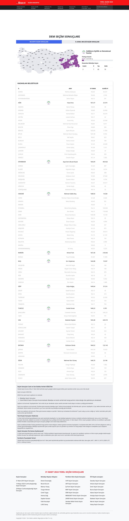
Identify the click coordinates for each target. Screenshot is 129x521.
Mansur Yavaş (45, 487)
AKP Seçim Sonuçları (71, 484)
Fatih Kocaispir (45, 501)
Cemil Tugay (44, 493)
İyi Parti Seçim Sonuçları (72, 487)
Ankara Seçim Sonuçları (97, 484)
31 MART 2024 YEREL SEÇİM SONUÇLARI (64, 472)
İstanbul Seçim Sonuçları (97, 481)
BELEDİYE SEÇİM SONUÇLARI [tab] (39, 42)
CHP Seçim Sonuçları (71, 481)
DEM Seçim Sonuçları (71, 493)
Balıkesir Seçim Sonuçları (97, 498)
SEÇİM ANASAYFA (33, 3)
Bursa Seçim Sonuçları (97, 490)
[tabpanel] (64, 61)
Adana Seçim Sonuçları (97, 493)
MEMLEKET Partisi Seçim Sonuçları (76, 495)
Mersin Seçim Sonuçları (97, 501)
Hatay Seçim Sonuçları (97, 504)
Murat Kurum (45, 484)
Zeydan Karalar (45, 498)
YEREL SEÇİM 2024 (106, 2)
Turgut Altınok (45, 490)
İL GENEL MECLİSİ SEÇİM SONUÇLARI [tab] (87, 42)
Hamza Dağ (44, 495)
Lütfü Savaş (44, 504)
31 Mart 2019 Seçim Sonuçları (25, 481)
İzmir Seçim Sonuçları (96, 487)
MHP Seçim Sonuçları (72, 490)
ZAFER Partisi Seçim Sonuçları (74, 498)
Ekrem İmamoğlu (46, 481)
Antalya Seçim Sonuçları (97, 495)
